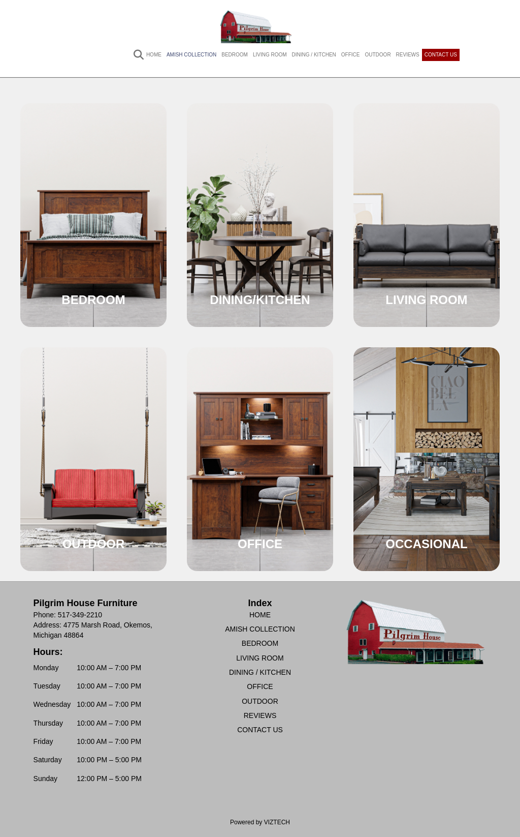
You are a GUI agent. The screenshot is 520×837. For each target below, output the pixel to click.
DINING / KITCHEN (314, 54)
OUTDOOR (378, 54)
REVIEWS (407, 54)
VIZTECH (277, 822)
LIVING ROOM (270, 54)
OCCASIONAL (426, 544)
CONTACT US (441, 54)
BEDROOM (234, 54)
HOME (153, 54)
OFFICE (350, 54)
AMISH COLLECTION (191, 54)
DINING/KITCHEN (260, 300)
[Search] (133, 55)
